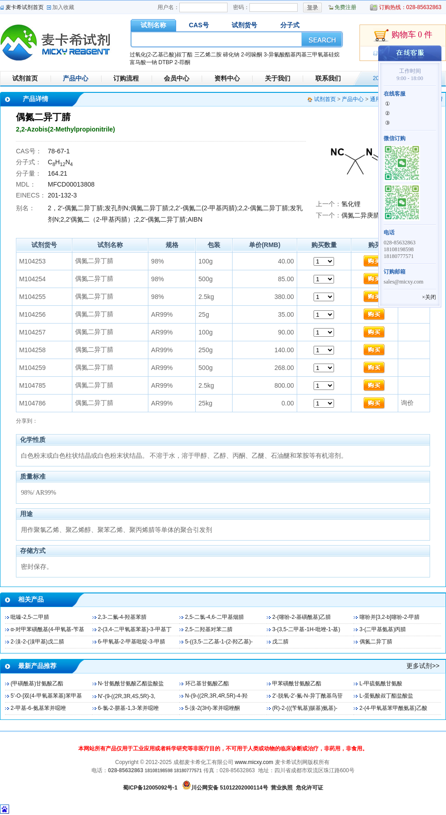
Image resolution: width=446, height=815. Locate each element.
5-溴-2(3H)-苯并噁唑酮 (212, 708)
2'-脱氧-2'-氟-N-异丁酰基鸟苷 (307, 696)
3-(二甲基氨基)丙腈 (383, 629)
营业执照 (282, 788)
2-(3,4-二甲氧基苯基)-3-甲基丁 (135, 629)
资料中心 (227, 78)
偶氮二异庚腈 (360, 215)
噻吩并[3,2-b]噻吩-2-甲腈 (390, 617)
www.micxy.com (254, 762)
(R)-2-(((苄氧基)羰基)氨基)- (304, 708)
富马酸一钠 (143, 62)
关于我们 (277, 78)
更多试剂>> (422, 665)
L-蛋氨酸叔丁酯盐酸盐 (387, 696)
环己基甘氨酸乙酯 (207, 683)
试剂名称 (153, 25)
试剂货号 (244, 25)
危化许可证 (309, 788)
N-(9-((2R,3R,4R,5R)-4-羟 (216, 696)
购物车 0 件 (402, 35)
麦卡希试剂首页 (24, 7)
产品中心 (75, 78)
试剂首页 (25, 78)
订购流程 (126, 78)
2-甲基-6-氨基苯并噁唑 (38, 708)
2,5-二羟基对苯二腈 (209, 629)
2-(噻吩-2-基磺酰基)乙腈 (301, 617)
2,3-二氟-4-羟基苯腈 (122, 617)
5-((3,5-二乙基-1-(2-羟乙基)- (219, 641)
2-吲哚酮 (251, 54)
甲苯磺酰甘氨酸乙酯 (296, 683)
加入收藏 (63, 7)
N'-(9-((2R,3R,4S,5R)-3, (126, 696)
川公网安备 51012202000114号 (229, 788)
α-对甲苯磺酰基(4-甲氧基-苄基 (47, 629)
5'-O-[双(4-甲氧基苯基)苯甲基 (45, 696)
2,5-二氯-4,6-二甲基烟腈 (214, 617)
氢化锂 (350, 204)
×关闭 (429, 297)
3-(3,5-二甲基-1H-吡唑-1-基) (306, 629)
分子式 (289, 25)
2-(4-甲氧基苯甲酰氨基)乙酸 (393, 708)
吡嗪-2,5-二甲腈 (29, 617)
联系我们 (328, 78)
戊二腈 (280, 641)
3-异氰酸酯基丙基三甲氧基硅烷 (302, 54)
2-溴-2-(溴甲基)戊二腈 (37, 641)
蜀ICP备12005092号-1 (150, 788)
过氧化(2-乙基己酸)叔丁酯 (161, 54)
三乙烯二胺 (208, 54)
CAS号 (199, 25)
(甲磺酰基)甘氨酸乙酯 (36, 683)
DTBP (165, 62)
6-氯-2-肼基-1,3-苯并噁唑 (128, 708)
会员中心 (176, 78)
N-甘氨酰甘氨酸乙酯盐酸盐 (131, 683)
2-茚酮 (182, 62)
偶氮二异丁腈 (376, 641)
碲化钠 (231, 54)
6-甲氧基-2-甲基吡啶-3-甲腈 (131, 641)
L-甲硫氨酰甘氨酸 (381, 683)
